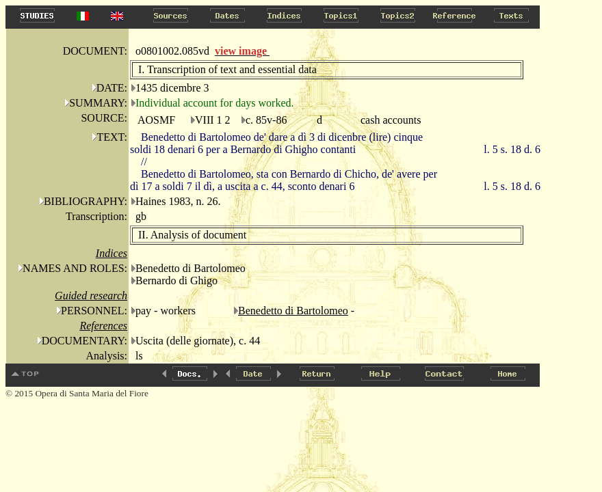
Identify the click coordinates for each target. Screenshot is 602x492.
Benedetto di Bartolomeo (293, 310)
